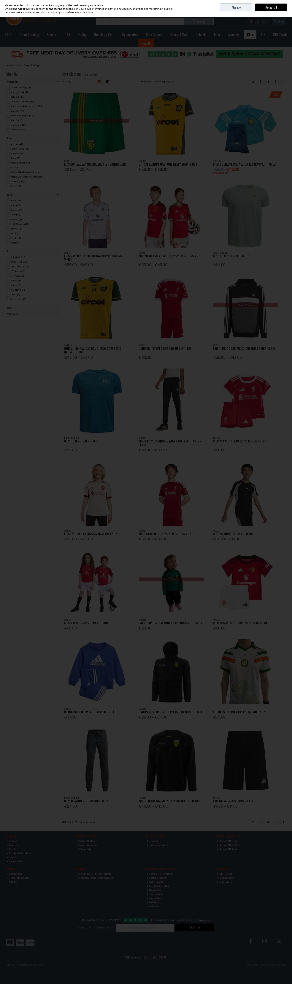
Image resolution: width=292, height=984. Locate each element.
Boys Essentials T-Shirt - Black (233, 534)
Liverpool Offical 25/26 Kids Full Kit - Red (165, 348)
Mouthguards (154, 889)
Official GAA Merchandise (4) (25, 172)
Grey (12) (15, 214)
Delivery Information (87, 845)
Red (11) (14, 242)
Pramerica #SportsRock (19, 853)
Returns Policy (84, 849)
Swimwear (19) (18, 129)
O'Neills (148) (17, 181)
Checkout (279, 21)
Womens (233, 34)
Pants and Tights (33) (22, 115)
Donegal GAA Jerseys (227, 840)
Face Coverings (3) (20, 87)
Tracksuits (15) (18, 125)
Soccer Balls (154, 898)
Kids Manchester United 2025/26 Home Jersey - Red (171, 256)
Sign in (277, 11)
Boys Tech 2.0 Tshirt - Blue (81, 441)
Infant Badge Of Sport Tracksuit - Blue (89, 712)
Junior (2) (15, 280)
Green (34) (16, 210)
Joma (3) (15, 158)
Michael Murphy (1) (20, 163)
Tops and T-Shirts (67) (22, 101)
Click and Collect (86, 840)
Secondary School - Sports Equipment (95, 877)
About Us (12, 840)
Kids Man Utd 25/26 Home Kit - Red (86, 623)
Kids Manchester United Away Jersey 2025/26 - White (94, 258)
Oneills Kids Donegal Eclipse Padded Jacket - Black (171, 712)
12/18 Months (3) (19, 262)
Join (284, 11)
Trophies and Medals (157, 845)
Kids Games (154, 34)
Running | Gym (104, 34)
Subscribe (194, 927)
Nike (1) (14, 167)
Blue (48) (15, 205)
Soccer (52, 34)
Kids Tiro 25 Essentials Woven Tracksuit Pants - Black (170, 443)
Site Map (12, 881)
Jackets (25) (17, 111)
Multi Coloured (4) (19, 224)
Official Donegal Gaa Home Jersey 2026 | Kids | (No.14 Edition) (93, 350)
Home (252, 2)
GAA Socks (153, 906)
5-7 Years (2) (17, 276)
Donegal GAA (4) (19, 92)
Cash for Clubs (14, 861)
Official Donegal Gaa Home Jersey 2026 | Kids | (168, 164)
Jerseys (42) (17, 97)
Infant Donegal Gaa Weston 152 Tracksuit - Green (245, 164)
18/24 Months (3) (19, 266)
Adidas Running (225, 873)
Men (217, 34)
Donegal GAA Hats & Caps (229, 845)
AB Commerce (279, 964)
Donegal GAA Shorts (227, 849)
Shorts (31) (16, 120)
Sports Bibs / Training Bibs (160, 873)
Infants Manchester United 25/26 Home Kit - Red (243, 623)
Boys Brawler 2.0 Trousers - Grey (86, 801)
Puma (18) (15, 186)
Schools (201, 34)
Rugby (82, 34)
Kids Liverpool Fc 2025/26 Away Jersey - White (93, 534)
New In (146, 43)
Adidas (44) (16, 144)
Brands (11, 849)
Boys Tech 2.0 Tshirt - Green (231, 256)
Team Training (29, 34)
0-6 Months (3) (18, 299)
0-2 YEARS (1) (17, 257)
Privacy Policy (14, 873)
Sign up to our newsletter (95, 927)
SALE (8, 34)
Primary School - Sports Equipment (94, 873)
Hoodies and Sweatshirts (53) (26, 106)
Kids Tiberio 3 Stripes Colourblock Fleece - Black (244, 348)
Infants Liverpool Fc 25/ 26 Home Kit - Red (239, 441)
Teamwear (153, 840)
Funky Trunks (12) (19, 149)
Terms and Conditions (18, 877)
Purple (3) (15, 238)
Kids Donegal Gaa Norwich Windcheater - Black (169, 801)
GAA (67, 34)
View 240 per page (164, 81)
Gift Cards (280, 34)
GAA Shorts (153, 902)
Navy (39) (15, 228)
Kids (250, 34)
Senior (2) (15, 285)
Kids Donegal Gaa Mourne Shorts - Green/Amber (95, 164)
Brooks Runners (225, 877)
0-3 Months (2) (18, 290)
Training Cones (155, 894)
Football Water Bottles (158, 886)
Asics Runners (224, 881)
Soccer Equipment (156, 877)
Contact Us (261, 2)
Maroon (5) (16, 219)
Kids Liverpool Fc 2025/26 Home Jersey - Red (166, 534)
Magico (257, 964)
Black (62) (15, 200)
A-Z (263, 34)
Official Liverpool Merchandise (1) (27, 176)
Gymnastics (130, 34)
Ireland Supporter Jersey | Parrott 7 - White (242, 712)
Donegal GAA (179, 34)
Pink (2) (14, 233)
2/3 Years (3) (17, 271)
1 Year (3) (15, 294)
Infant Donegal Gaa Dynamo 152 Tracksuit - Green (171, 623)
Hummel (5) (16, 153)
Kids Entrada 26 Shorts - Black (233, 801)
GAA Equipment (155, 881)
